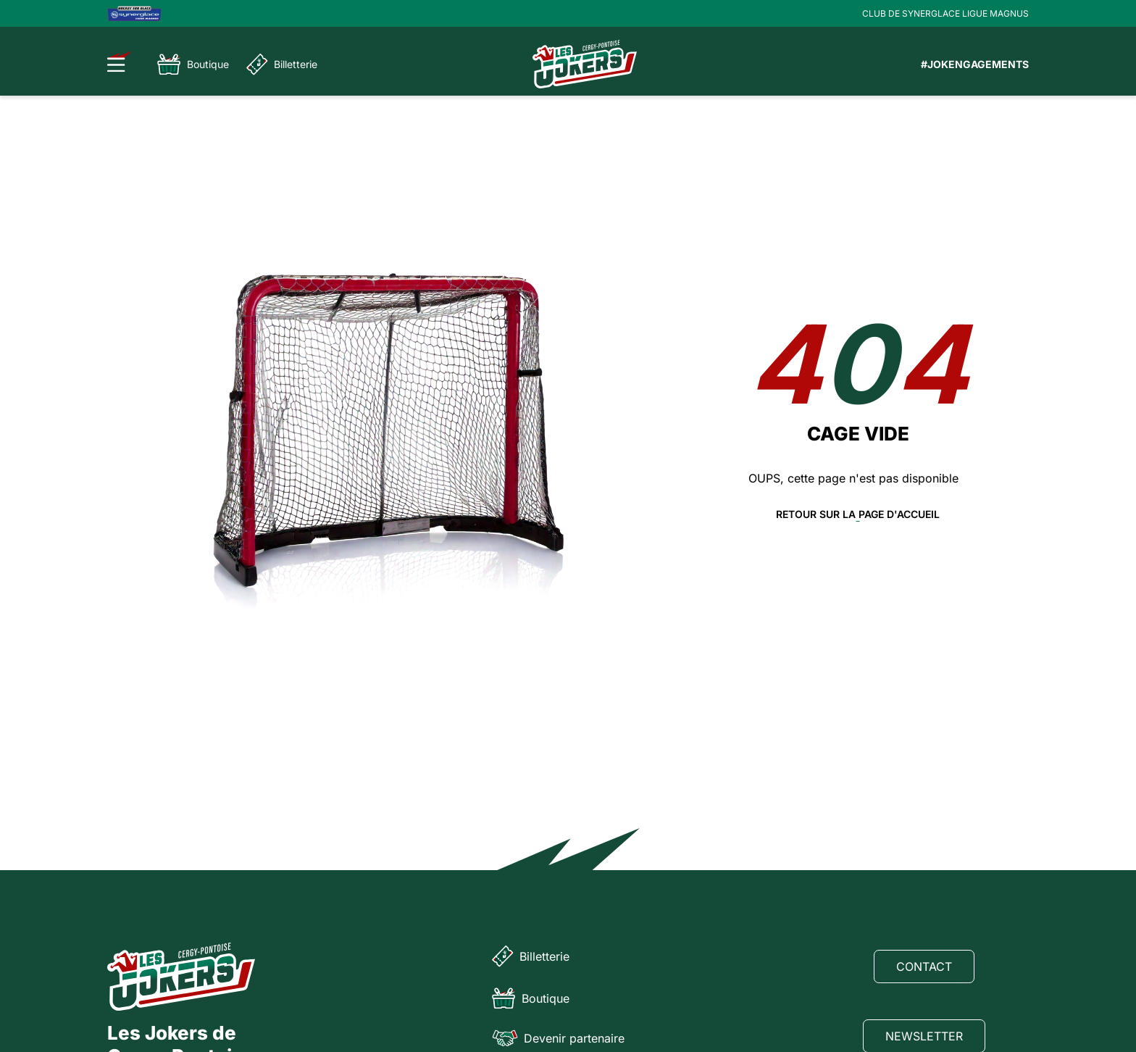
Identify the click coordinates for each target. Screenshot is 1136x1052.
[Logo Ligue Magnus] (134, 13)
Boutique (193, 64)
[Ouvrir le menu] (120, 61)
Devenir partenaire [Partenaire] (558, 1038)
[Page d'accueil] (584, 64)
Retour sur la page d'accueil (858, 514)
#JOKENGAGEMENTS (975, 64)
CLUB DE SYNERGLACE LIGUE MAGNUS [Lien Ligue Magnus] (945, 13)
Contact (924, 966)
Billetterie (281, 64)
